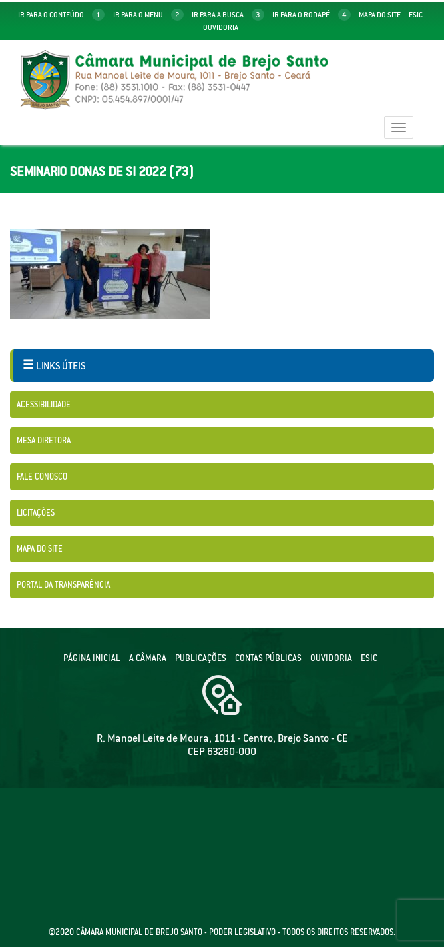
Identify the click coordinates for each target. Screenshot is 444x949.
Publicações (200, 658)
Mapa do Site (40, 549)
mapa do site (380, 14)
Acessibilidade (44, 404)
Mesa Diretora (44, 440)
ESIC (369, 658)
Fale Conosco (42, 476)
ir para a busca (228, 14)
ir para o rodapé (311, 14)
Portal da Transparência (63, 585)
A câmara (147, 658)
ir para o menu (148, 14)
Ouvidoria (220, 27)
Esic (416, 14)
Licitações (36, 513)
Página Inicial (91, 658)
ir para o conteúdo (61, 14)
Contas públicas (268, 658)
